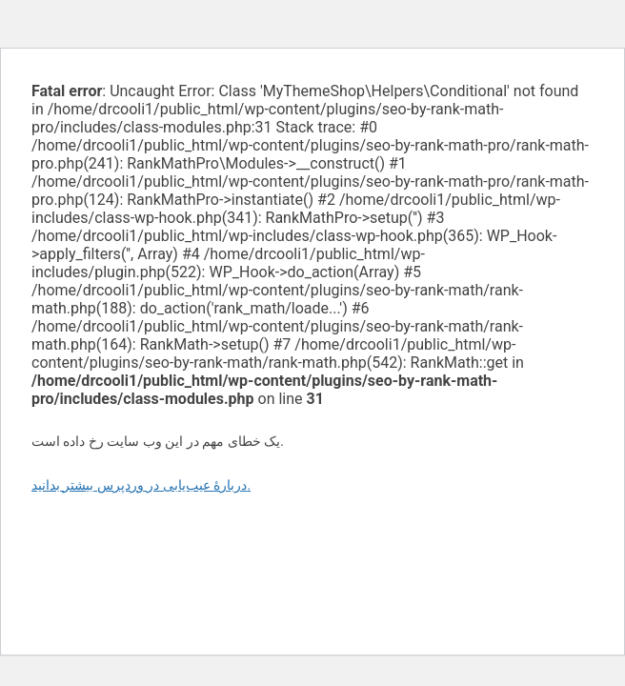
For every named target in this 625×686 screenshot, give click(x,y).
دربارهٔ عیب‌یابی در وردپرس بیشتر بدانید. (141, 485)
